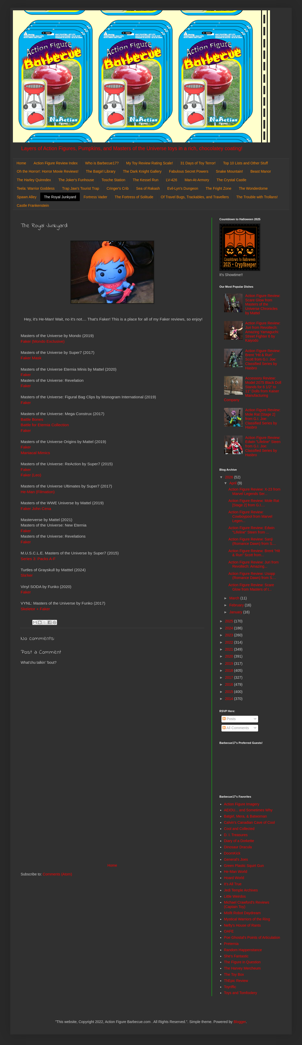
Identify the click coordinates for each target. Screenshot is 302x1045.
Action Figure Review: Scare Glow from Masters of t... (251, 587)
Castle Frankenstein (33, 205)
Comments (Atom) (57, 874)
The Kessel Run (145, 180)
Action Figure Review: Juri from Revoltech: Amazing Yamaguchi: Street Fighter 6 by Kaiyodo (262, 331)
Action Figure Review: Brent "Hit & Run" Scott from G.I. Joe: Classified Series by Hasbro (262, 359)
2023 (229, 635)
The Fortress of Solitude (134, 197)
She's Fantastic (236, 956)
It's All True (233, 884)
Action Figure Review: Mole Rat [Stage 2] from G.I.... (253, 503)
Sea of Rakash (148, 188)
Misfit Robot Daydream (242, 913)
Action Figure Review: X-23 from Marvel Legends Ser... (254, 491)
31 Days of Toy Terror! (198, 163)
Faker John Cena (36, 508)
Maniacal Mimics (35, 453)
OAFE (229, 931)
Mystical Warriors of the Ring (247, 919)
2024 (229, 628)
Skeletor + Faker (35, 609)
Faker (26, 374)
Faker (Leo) (31, 475)
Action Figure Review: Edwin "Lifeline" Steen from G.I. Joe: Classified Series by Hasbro (263, 446)
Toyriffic (230, 987)
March (234, 598)
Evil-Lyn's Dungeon (182, 188)
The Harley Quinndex (34, 180)
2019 (229, 663)
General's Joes (236, 859)
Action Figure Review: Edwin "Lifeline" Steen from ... (251, 530)
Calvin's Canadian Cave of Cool (249, 822)
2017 (229, 677)
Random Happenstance (243, 950)
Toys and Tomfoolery (240, 993)
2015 (229, 692)
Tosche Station (113, 180)
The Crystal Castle (231, 180)
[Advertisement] (112, 819)
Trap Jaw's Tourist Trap (80, 188)
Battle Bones (32, 419)
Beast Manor (260, 171)
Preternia (231, 944)
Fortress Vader (95, 197)
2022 (229, 642)
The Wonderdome (253, 188)
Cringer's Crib (118, 188)
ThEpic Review (236, 981)
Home (21, 163)
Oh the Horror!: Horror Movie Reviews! (47, 171)
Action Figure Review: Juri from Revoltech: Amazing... (253, 564)
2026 (229, 477)
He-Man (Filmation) (38, 492)
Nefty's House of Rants (242, 925)
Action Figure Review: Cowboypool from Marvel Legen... (250, 516)
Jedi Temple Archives (241, 890)
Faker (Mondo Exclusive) (43, 341)
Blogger (240, 1022)
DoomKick (232, 853)
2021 (229, 649)
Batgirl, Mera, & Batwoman (245, 816)
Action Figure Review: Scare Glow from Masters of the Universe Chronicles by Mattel (262, 304)
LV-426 (171, 180)
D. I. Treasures (236, 835)
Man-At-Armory (197, 180)
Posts (229, 719)
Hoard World (234, 878)
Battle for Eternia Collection (45, 425)
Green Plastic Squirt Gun (244, 866)
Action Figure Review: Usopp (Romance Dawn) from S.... (252, 575)
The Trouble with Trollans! (257, 197)
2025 (229, 621)
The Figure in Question (242, 962)
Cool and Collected (239, 829)
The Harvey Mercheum (242, 968)
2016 (229, 684)
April (233, 483)
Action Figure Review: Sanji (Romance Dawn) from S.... (252, 541)
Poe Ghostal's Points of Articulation (252, 937)
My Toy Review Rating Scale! (149, 163)
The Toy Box (234, 974)
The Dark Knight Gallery (142, 171)
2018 (229, 670)
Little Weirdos (235, 896)
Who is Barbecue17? (102, 163)
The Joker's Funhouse (76, 180)
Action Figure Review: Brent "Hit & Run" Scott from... (254, 553)
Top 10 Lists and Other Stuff (245, 163)
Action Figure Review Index (55, 163)
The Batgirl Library (100, 171)
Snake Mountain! (229, 171)
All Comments (235, 728)
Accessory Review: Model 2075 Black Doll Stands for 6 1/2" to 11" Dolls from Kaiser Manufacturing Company (252, 389)
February (237, 605)
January (236, 612)
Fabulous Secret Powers (189, 171)
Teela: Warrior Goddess (36, 188)
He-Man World (235, 871)
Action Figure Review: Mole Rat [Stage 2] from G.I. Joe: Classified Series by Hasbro (262, 418)
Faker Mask (31, 358)
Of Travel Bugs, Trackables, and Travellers (195, 197)
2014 (229, 699)
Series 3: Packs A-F (38, 558)
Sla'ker (27, 575)
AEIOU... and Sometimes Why (248, 810)
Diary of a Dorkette (239, 841)
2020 (229, 656)
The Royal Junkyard (60, 197)
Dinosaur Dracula (238, 847)
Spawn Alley (26, 197)
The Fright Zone (219, 188)
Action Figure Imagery (241, 804)
